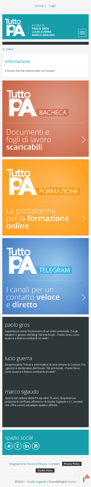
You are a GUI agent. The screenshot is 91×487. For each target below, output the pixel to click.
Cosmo (71, 481)
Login (52, 6)
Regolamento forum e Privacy (28, 464)
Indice (9, 49)
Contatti (54, 464)
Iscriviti (39, 6)
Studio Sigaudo (37, 481)
